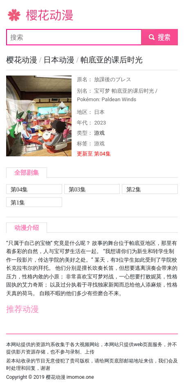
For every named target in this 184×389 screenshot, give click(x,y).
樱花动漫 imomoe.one (70, 377)
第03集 (77, 189)
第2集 (133, 189)
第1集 (18, 202)
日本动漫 (59, 60)
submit (159, 37)
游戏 (99, 133)
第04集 (19, 189)
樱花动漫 (19, 14)
